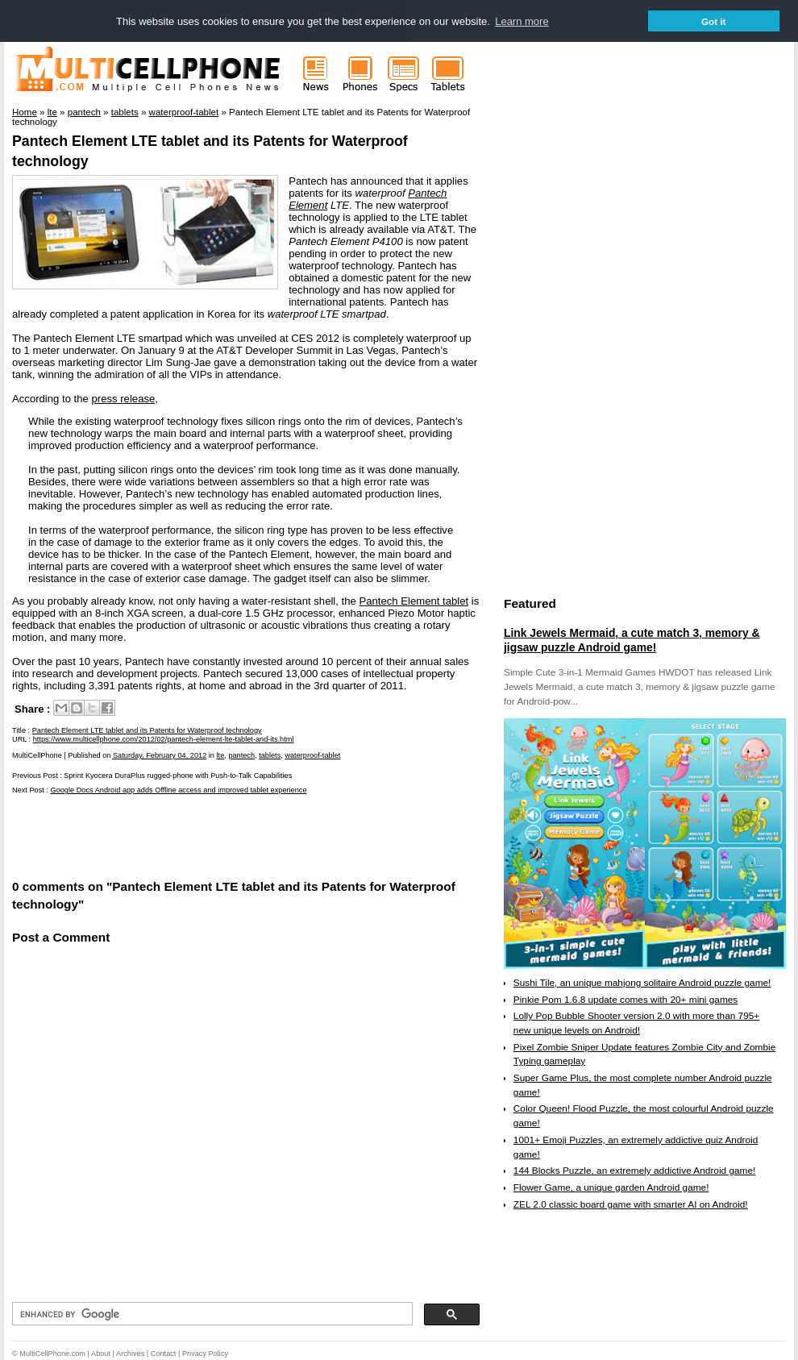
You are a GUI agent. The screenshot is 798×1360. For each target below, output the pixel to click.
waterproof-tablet (312, 755)
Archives (130, 1354)
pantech (241, 755)
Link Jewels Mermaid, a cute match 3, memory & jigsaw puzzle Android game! (631, 640)
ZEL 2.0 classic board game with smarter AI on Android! (630, 1204)
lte (221, 755)
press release (124, 399)
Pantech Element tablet (413, 601)
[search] (210, 1314)
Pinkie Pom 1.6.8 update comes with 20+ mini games (625, 999)
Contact (164, 1354)
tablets (270, 755)
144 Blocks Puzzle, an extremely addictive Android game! (634, 1170)
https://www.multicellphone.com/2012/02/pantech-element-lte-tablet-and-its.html (163, 739)
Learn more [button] (521, 21)
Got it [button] (713, 21)
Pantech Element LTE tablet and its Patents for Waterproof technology (147, 730)
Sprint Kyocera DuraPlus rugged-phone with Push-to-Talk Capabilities (178, 775)
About (100, 1354)
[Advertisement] (200, 836)
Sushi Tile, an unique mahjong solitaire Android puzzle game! (642, 982)
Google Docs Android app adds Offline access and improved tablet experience (179, 790)
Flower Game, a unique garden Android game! (611, 1187)
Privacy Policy (205, 1354)
